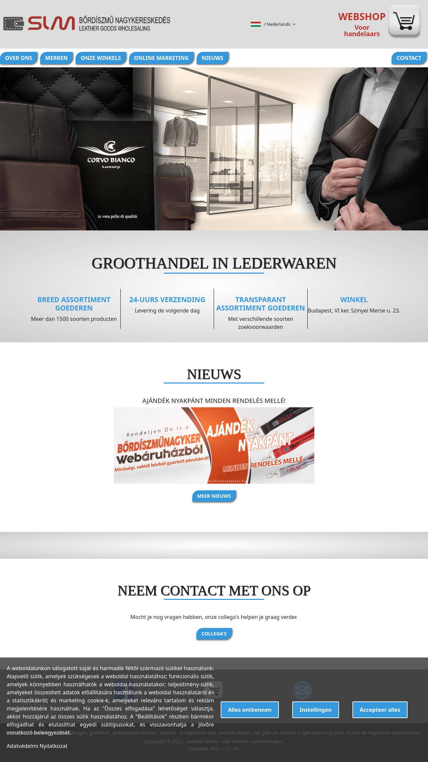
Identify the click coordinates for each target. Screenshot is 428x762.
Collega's (214, 633)
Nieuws (212, 58)
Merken (56, 58)
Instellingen (316, 709)
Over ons (18, 58)
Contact (409, 58)
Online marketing (161, 58)
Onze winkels (101, 58)
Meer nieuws (214, 496)
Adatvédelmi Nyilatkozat (37, 746)
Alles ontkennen (250, 709)
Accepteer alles (380, 709)
